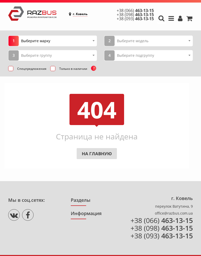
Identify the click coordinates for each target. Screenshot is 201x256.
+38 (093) (135, 19)
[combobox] (57, 41)
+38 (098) (135, 15)
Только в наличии (73, 68)
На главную (97, 154)
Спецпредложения (31, 68)
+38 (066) (135, 10)
